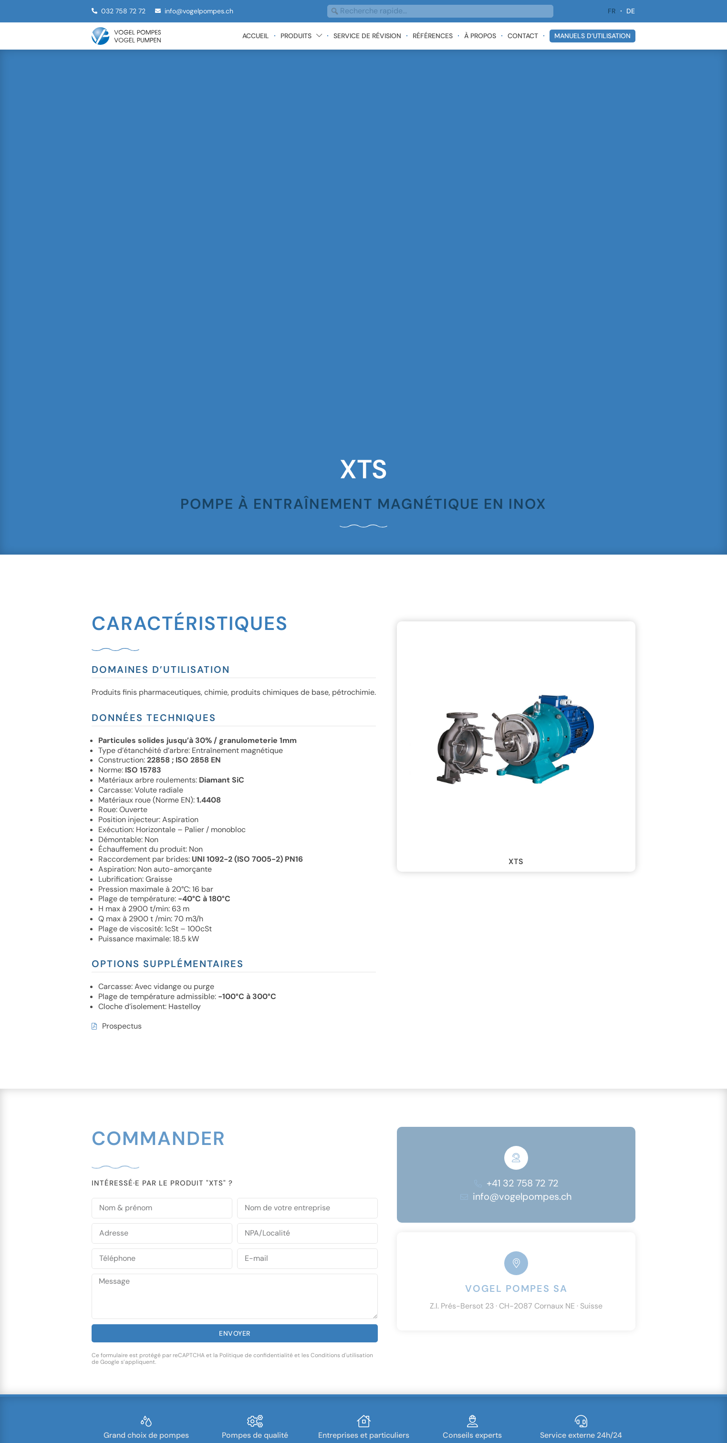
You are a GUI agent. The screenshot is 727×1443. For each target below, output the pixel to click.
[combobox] (440, 11)
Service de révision (367, 35)
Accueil (255, 35)
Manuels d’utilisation (592, 35)
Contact (523, 35)
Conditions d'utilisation (342, 1355)
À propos (480, 35)
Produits (301, 36)
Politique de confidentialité (256, 1355)
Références (433, 35)
